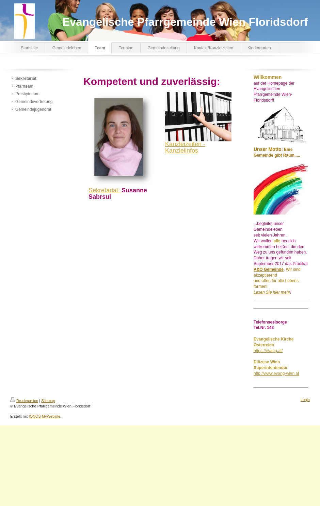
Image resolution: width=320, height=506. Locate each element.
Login (305, 400)
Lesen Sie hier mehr (272, 292)
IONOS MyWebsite (44, 416)
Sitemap (48, 401)
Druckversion (24, 401)
